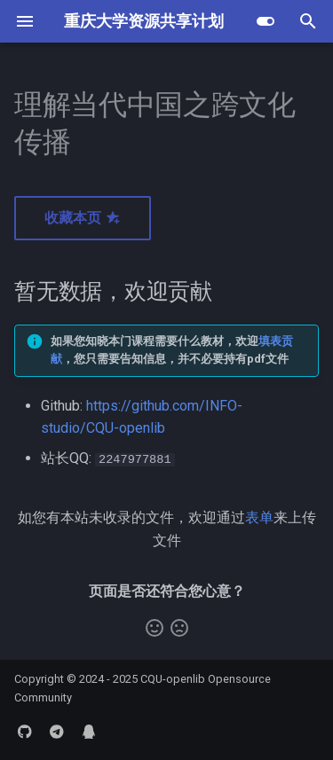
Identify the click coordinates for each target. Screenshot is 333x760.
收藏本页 (82, 217)
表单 (259, 517)
